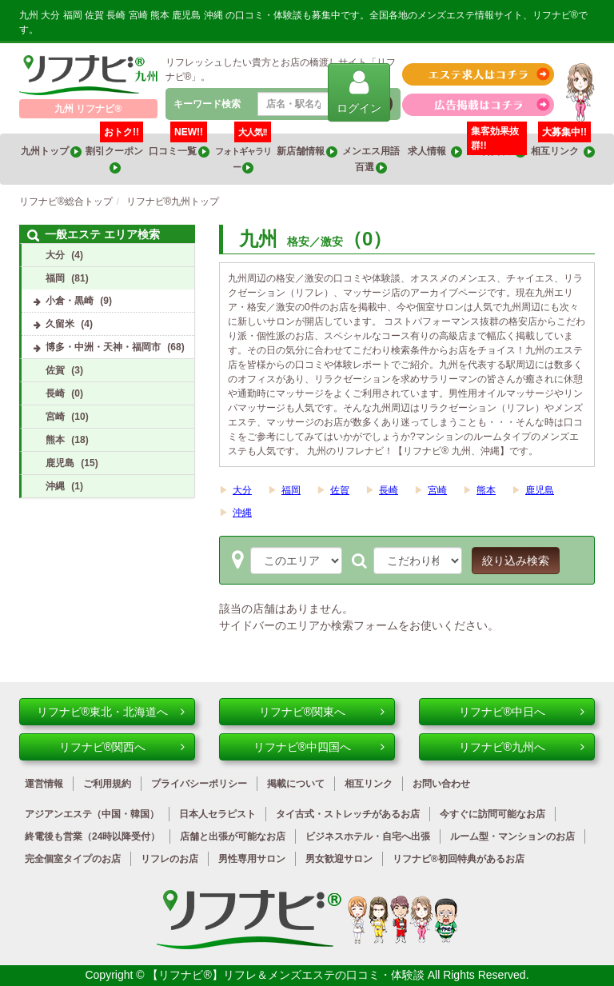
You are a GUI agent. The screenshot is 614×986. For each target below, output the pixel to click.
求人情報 (435, 152)
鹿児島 (539, 490)
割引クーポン (115, 154)
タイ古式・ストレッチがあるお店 (348, 814)
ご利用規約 (107, 783)
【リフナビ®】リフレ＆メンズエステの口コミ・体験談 (287, 974)
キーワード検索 (207, 104)
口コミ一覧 (179, 146)
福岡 (291, 490)
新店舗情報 (307, 152)
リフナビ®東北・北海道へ (111, 711)
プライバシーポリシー (199, 783)
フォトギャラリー (243, 154)
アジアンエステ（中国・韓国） (92, 814)
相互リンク (563, 146)
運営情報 (44, 783)
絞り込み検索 (515, 560)
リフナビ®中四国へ (319, 746)
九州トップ (51, 152)
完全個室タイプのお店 (73, 858)
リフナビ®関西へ (122, 746)
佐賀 (339, 490)
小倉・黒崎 (70, 300)
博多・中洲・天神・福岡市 (103, 347)
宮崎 (437, 490)
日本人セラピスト (217, 814)
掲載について (296, 783)
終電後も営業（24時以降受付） (92, 836)
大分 (242, 490)
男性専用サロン (251, 858)
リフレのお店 (169, 858)
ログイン (359, 91)
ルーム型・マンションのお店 (512, 836)
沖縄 (242, 512)
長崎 (388, 490)
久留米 (60, 323)
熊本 (486, 490)
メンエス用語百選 (371, 160)
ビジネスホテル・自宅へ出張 (367, 836)
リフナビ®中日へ (521, 711)
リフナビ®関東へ (322, 711)
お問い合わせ (441, 783)
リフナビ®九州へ (521, 746)
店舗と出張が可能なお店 (232, 836)
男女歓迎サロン (339, 858)
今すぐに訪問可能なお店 (492, 814)
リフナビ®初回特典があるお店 (458, 858)
